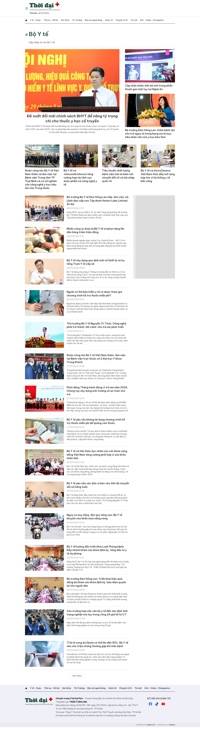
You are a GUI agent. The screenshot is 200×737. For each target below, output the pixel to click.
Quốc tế (105, 20)
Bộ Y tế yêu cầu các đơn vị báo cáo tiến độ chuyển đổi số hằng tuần (96, 491)
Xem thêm (77, 685)
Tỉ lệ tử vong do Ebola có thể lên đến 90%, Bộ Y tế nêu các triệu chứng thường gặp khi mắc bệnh (97, 654)
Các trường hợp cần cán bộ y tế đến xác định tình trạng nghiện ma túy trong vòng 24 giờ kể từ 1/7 (97, 623)
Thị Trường (75, 20)
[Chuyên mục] (26, 8)
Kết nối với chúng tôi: (159, 708)
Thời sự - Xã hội (49, 20)
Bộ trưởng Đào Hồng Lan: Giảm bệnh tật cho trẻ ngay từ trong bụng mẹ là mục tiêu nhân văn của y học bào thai (149, 136)
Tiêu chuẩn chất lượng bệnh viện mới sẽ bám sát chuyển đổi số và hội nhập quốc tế (117, 179)
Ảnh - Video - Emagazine (147, 20)
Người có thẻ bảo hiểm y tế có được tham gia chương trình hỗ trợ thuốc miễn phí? (97, 294)
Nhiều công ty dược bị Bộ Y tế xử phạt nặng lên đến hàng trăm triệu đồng (96, 231)
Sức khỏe (63, 20)
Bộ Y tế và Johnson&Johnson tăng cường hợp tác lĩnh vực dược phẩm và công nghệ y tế (80, 179)
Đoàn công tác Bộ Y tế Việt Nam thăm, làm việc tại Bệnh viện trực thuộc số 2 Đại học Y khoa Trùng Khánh (96, 361)
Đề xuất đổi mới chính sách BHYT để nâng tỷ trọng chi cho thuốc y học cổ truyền (72, 120)
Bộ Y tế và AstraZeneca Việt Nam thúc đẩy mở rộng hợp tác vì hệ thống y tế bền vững (157, 179)
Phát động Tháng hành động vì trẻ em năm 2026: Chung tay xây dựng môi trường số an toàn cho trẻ (96, 394)
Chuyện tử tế (118, 20)
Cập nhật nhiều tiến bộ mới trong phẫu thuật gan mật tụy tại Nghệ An (149, 87)
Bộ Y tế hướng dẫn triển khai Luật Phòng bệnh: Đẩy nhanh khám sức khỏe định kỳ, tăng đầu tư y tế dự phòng (98, 556)
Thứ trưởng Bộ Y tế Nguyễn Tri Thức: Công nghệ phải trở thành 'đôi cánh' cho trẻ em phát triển (98, 328)
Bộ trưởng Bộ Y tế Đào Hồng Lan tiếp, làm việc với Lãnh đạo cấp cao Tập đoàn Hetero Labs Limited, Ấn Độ (97, 201)
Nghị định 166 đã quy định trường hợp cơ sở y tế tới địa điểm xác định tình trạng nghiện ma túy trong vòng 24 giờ (96, 636)
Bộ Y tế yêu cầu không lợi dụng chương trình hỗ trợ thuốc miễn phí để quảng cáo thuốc (96, 426)
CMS (151, 734)
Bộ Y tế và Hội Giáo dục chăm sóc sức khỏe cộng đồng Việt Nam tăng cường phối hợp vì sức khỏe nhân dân (96, 459)
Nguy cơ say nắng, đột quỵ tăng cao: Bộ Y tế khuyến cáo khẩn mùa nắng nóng (97, 522)
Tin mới (129, 20)
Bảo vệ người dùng (90, 20)
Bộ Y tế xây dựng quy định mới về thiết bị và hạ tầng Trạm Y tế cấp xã (96, 263)
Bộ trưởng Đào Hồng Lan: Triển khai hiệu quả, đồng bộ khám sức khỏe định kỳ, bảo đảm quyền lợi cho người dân (97, 589)
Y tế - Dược (34, 20)
